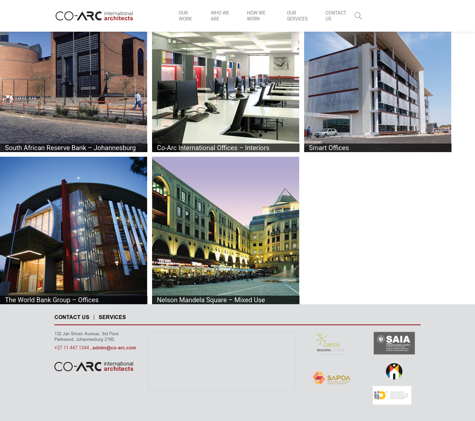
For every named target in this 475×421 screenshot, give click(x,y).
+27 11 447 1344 (72, 347)
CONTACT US (336, 15)
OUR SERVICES (297, 15)
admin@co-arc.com (114, 348)
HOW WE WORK (256, 15)
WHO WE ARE (220, 15)
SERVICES (112, 317)
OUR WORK (185, 15)
